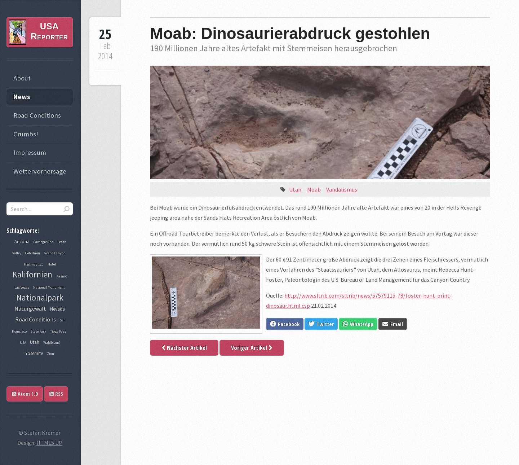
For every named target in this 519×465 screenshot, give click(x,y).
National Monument (49, 287)
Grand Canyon (55, 253)
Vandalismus (341, 189)
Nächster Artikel (184, 348)
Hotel (52, 264)
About (22, 78)
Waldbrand (51, 342)
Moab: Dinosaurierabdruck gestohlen (290, 33)
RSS (56, 393)
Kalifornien (32, 274)
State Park (38, 331)
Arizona (22, 241)
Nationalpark (39, 297)
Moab (314, 189)
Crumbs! (25, 134)
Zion (50, 353)
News (21, 97)
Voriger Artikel (251, 348)
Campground (43, 242)
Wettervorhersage (39, 171)
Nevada (57, 309)
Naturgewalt (30, 308)
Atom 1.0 (25, 393)
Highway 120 (34, 264)
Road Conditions (37, 115)
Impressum (29, 152)
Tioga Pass (58, 331)
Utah (295, 189)
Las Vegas (21, 287)
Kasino (61, 276)
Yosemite (34, 353)
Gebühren (32, 253)
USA (23, 342)
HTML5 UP (49, 442)
